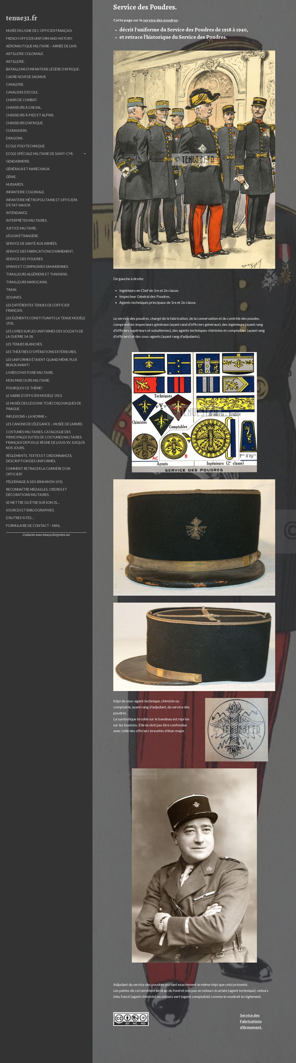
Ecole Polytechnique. (25, 146)
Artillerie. (15, 61)
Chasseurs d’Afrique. (24, 123)
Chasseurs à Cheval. (24, 107)
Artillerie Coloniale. (25, 54)
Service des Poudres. (24, 259)
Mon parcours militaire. (28, 380)
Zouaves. (14, 297)
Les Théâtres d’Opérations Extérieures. (41, 352)
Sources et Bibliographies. (30, 510)
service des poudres (160, 20)
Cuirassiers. (17, 131)
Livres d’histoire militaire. (30, 372)
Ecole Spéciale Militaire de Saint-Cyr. (39, 154)
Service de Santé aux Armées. (31, 243)
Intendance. (17, 213)
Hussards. (15, 184)
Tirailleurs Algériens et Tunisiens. (37, 274)
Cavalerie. (15, 84)
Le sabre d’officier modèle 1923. (34, 396)
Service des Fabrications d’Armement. (40, 251)
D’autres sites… (20, 518)
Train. (11, 290)
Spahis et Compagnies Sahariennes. (37, 267)
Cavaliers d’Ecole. (22, 92)
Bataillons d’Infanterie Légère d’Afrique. (43, 69)
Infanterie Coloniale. (25, 192)
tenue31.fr (21, 18)
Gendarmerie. (18, 161)
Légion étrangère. (22, 236)
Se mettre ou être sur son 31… (32, 502)
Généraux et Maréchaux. (28, 169)
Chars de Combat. (21, 100)
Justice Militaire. (21, 228)
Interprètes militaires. (26, 220)
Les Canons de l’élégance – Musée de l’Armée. (44, 424)
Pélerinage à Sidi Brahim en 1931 (34, 482)
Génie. (11, 177)
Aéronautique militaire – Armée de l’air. (41, 46)
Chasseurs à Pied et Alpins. (30, 115)
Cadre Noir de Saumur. (26, 77)
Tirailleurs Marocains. (27, 282)
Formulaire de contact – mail (33, 526)
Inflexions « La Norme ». (26, 416)
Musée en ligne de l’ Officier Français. (39, 31)
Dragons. (14, 138)
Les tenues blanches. (24, 344)
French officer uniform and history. (39, 38)
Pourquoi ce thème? (24, 388)
